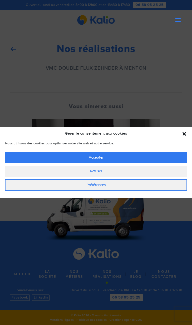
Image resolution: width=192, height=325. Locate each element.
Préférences (96, 185)
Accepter (96, 157)
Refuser (96, 171)
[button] (184, 133)
